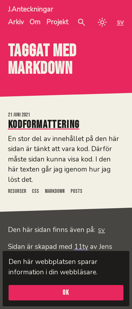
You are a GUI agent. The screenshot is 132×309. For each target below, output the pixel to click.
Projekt (57, 22)
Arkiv (16, 22)
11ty (81, 246)
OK (66, 293)
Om (35, 22)
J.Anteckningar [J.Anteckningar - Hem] (30, 9)
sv (120, 22)
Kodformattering (43, 124)
